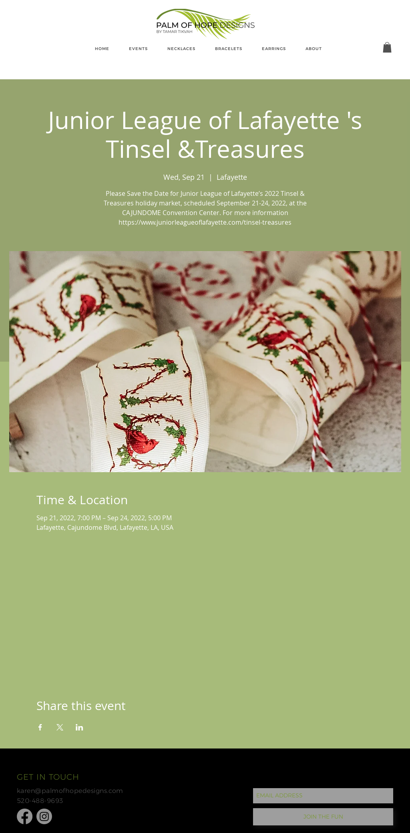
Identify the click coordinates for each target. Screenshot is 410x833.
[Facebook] (24, 816)
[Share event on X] (60, 727)
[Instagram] (44, 816)
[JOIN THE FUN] (323, 816)
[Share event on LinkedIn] (79, 727)
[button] (387, 47)
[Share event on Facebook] (40, 727)
